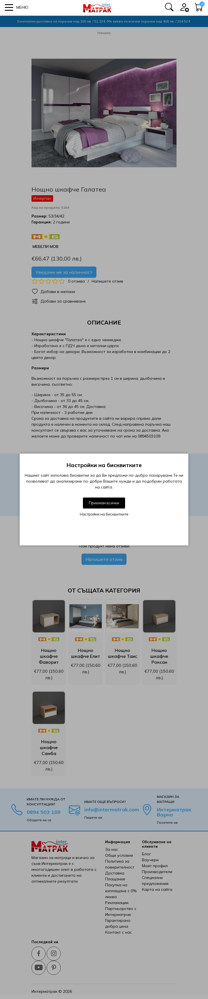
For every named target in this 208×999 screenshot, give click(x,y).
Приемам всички (104, 503)
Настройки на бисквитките (104, 514)
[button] (16, 7)
